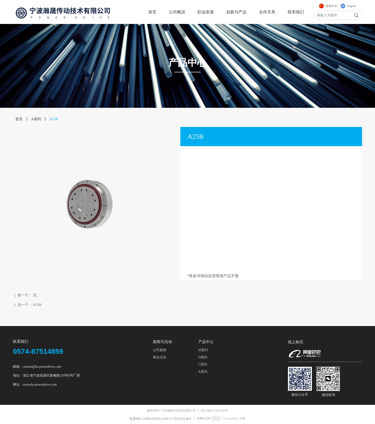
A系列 (36, 119)
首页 (18, 119)
